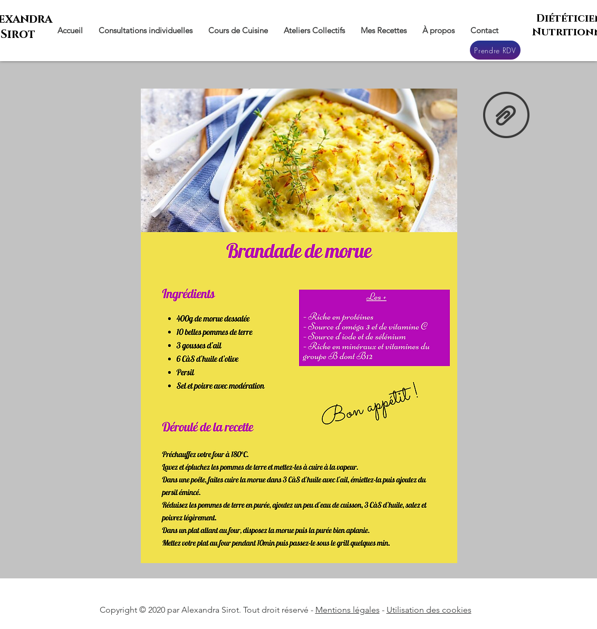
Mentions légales (347, 610)
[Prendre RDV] (495, 50)
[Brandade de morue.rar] (506, 116)
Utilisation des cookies (429, 610)
